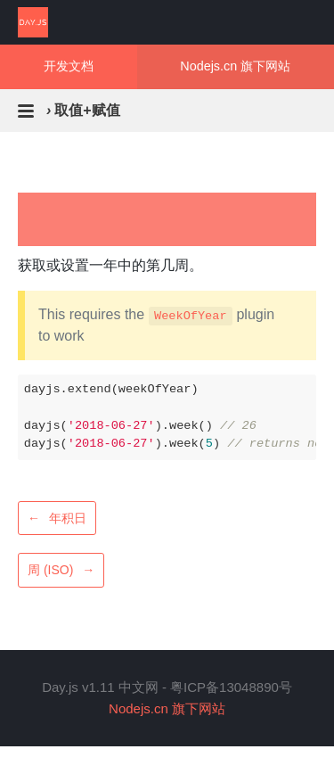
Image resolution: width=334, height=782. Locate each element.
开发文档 (69, 66)
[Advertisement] (167, 219)
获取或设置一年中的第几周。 (110, 265)
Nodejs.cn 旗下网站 (235, 66)
